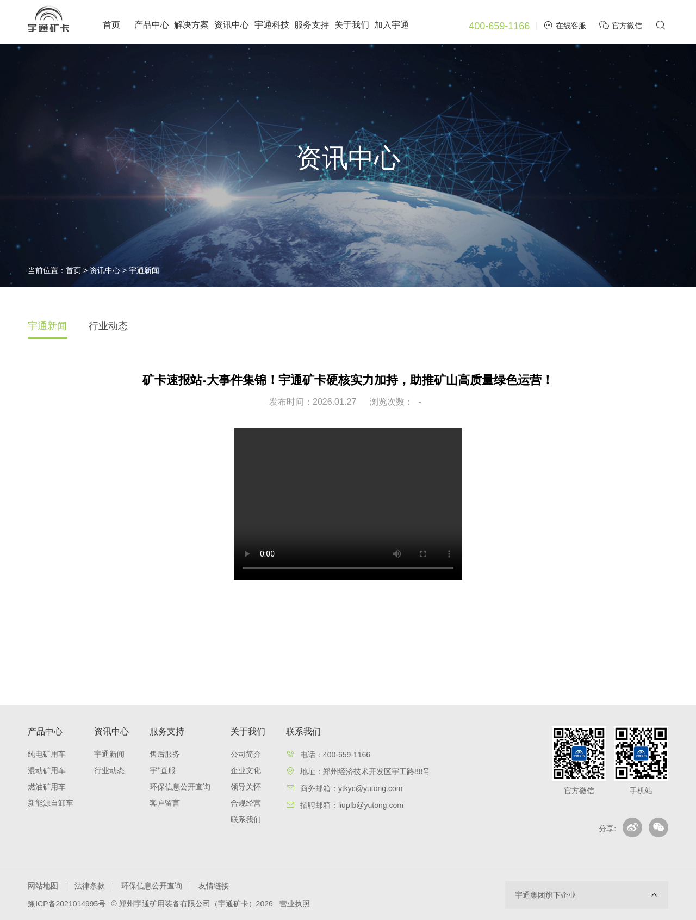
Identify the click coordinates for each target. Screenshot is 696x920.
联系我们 (246, 819)
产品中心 (151, 24)
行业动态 (108, 325)
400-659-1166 (499, 26)
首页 (111, 24)
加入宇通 (391, 24)
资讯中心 (231, 24)
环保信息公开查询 (180, 786)
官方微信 (621, 25)
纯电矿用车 (47, 754)
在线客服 (564, 25)
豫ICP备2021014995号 (66, 903)
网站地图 (43, 885)
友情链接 (213, 885)
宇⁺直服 (163, 770)
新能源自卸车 (50, 803)
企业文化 (246, 770)
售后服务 (165, 754)
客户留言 (165, 803)
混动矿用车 (47, 770)
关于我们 (351, 24)
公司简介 (246, 754)
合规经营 (246, 803)
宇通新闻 (144, 270)
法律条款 (89, 885)
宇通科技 (271, 24)
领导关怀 (246, 786)
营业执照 (294, 903)
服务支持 (311, 24)
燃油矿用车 (47, 786)
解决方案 (191, 24)
